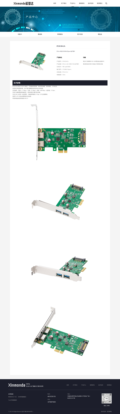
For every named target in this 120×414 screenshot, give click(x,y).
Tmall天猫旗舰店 (12, 400)
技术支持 (90, 3)
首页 (54, 3)
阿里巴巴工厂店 (12, 396)
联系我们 (99, 3)
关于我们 (63, 3)
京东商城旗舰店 (22, 396)
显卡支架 (80, 34)
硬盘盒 (100, 34)
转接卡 (20, 34)
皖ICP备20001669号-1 (27, 411)
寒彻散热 (60, 34)
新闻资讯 (81, 3)
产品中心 (72, 3)
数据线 (40, 34)
